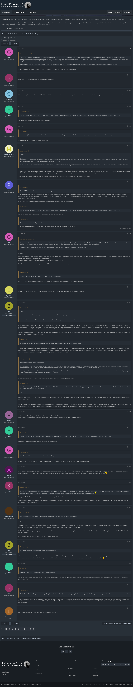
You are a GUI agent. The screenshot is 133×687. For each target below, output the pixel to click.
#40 (129, 609)
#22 (129, 76)
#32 (129, 428)
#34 (129, 467)
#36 (129, 508)
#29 (129, 288)
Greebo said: (24, 308)
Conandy (5, 41)
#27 (129, 183)
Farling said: (24, 220)
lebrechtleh (94, 675)
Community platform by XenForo (17, 684)
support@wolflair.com (44, 25)
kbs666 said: (24, 188)
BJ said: (23, 433)
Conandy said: (24, 112)
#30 (129, 303)
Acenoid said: (24, 488)
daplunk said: (24, 152)
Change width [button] (92, 684)
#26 (129, 146)
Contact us (99, 684)
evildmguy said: (25, 360)
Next (16, 44)
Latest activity (40, 669)
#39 (129, 586)
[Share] (126, 49)
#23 (129, 91)
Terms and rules (107, 684)
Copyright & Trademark (10, 673)
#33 (129, 448)
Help (122, 684)
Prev (5, 44)
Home (126, 684)
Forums (7, 12)
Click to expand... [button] (74, 166)
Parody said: (24, 273)
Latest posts (39, 663)
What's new (20, 12)
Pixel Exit (40, 684)
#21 (129, 49)
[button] (11, 12)
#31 (129, 412)
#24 (129, 107)
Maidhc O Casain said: (27, 240)
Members (33, 12)
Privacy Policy (8, 672)
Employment (7, 670)
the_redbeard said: (26, 54)
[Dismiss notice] (129, 20)
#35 (129, 483)
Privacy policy (116, 684)
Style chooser (83, 684)
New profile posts (41, 666)
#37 (129, 542)
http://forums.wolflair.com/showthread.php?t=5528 (110, 20)
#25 (129, 127)
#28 (129, 234)
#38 (129, 564)
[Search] (127, 12)
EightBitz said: (24, 340)
